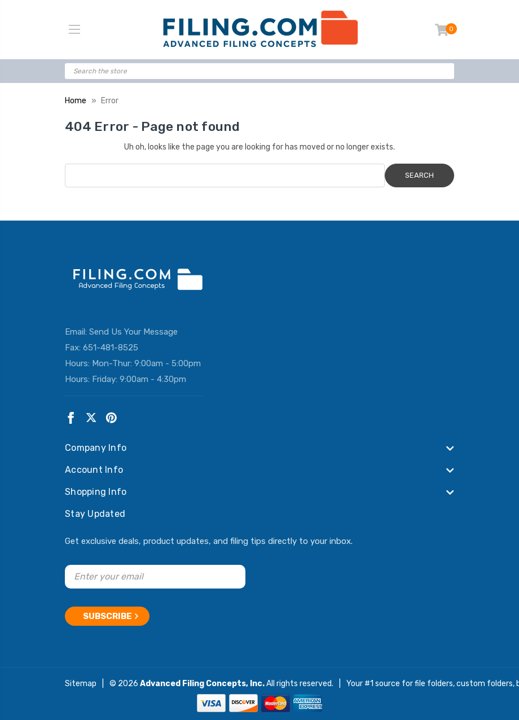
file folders (434, 680)
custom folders (484, 680)
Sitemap (80, 680)
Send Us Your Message (133, 332)
